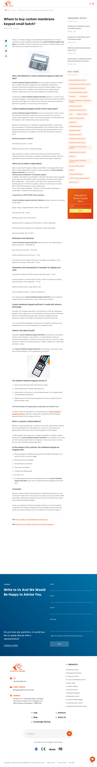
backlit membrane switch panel (79, 84)
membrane (72, 122)
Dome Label (71, 683)
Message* (53, 619)
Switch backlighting (75, 174)
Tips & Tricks (73, 182)
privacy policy (78, 636)
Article (14, 10)
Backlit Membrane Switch (77, 80)
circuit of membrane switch (78, 92)
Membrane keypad (75, 126)
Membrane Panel (74, 130)
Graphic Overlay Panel (76, 118)
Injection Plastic (72, 690)
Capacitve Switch (73, 676)
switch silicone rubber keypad (79, 178)
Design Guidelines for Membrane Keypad (80, 101)
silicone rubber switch (76, 166)
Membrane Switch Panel (77, 143)
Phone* (52, 607)
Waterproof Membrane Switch (77, 706)
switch (71, 170)
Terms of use (51, 763)
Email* (52, 596)
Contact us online (11, 645)
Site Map (72, 763)
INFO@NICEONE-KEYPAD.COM (23, 690)
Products (72, 156)
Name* (52, 584)
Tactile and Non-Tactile (75, 703)
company (72, 96)
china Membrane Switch (77, 88)
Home (7, 10)
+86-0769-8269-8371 (19, 681)
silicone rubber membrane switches (77, 161)
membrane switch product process (78, 148)
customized (83, 96)
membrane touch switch (77, 152)
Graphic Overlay (82, 114)
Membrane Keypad (73, 693)
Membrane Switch (75, 134)
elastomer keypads (75, 106)
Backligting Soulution (74, 673)
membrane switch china (77, 138)
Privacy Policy (61, 763)
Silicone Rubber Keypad (75, 699)
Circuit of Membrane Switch (76, 680)
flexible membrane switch (77, 110)
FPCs (70, 114)
